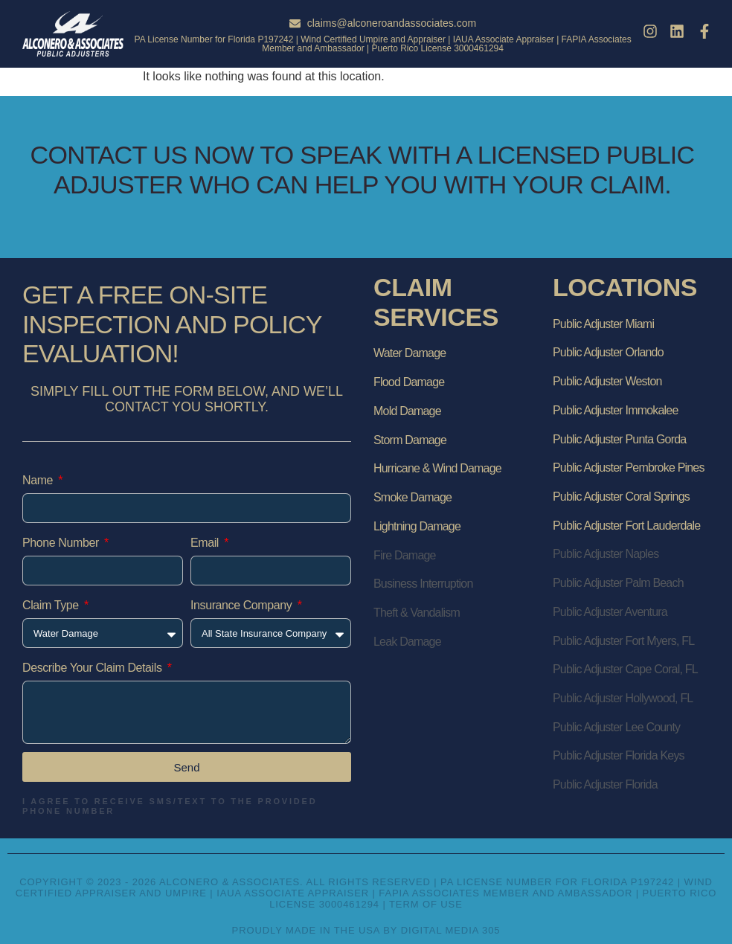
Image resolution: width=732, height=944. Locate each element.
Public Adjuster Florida (605, 784)
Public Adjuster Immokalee (615, 410)
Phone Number (62, 542)
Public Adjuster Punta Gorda (619, 439)
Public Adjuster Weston (607, 381)
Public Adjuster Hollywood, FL (623, 698)
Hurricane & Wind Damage (437, 468)
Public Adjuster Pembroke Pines (628, 467)
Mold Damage (407, 411)
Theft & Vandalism (416, 612)
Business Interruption (423, 583)
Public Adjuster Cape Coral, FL (625, 669)
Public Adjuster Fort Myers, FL (623, 641)
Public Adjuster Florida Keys (618, 755)
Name (39, 480)
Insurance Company (242, 605)
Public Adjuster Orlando (608, 352)
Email (206, 542)
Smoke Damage (412, 497)
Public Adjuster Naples (606, 554)
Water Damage (409, 353)
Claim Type (52, 605)
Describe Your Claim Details (93, 667)
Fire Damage (404, 555)
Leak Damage (407, 641)
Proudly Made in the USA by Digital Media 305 (366, 930)
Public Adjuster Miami (603, 324)
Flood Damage (408, 382)
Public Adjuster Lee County (616, 727)
